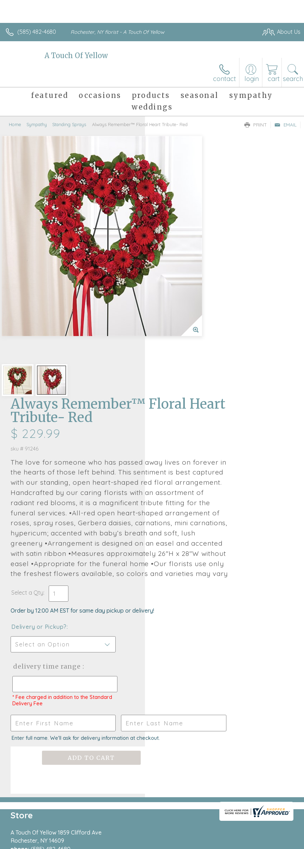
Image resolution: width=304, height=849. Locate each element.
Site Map (275, 842)
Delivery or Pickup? (184, 459)
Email (285, 125)
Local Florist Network (231, 842)
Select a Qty (172, 425)
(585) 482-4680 (36, 31)
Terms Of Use (139, 842)
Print (255, 125)
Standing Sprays (69, 124)
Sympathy (36, 124)
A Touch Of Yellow (76, 55)
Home (15, 124)
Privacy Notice (180, 842)
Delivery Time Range (179, 506)
